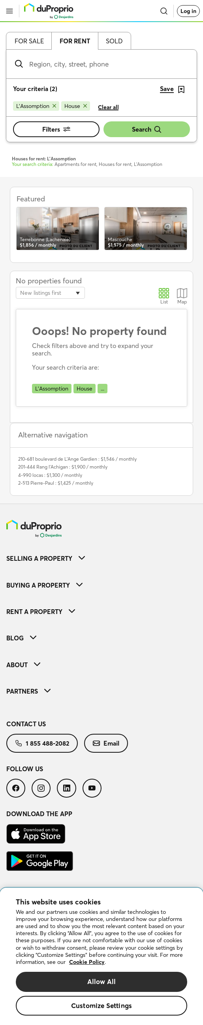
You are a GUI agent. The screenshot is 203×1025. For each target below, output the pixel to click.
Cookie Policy (87, 961)
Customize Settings (101, 1005)
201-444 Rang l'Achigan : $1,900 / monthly (62, 467)
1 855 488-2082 (42, 743)
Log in (188, 11)
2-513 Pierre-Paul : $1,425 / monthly (55, 483)
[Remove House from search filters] (75, 106)
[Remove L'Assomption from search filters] (36, 106)
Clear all (108, 107)
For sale (29, 41)
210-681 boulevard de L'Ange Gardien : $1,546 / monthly (77, 459)
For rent (75, 41)
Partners (28, 691)
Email (106, 743)
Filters (56, 129)
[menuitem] (101, 558)
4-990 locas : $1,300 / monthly (50, 475)
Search (147, 129)
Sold (114, 41)
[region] (101, 956)
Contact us (26, 724)
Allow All (101, 981)
